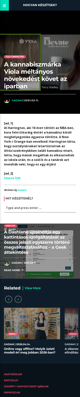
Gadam (17, 100)
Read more (14, 270)
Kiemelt (13, 334)
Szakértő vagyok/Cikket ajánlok (26, 386)
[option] (32, 333)
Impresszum (12, 392)
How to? (10, 226)
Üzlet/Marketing (15, 56)
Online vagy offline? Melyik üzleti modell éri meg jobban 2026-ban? (29, 350)
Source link (12, 178)
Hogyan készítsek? (40, 5)
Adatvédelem (13, 374)
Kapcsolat (11, 380)
